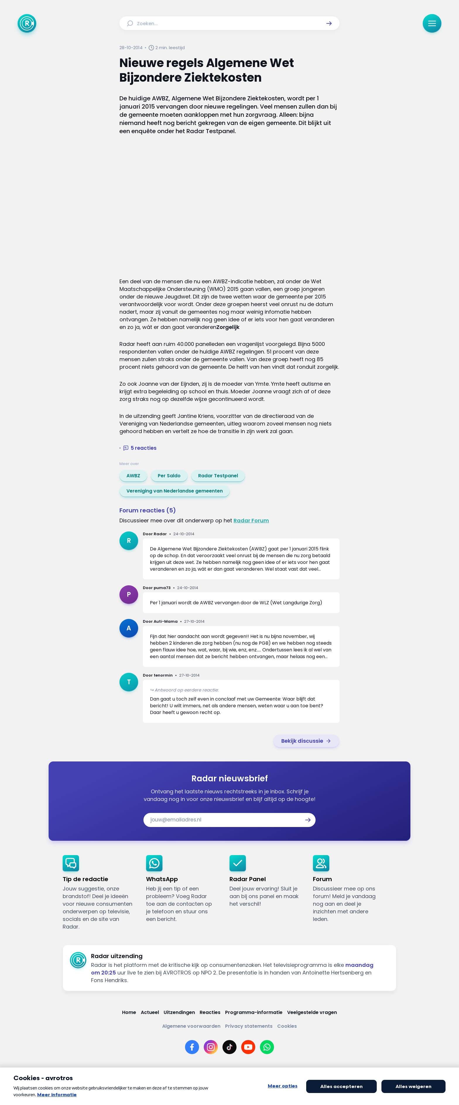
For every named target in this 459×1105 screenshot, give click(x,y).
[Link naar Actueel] (150, 1012)
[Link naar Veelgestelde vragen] (312, 1012)
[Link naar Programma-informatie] (253, 1012)
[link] (133, 476)
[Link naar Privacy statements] (249, 1026)
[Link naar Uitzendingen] (179, 1012)
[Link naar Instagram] (211, 1047)
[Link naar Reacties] (210, 1012)
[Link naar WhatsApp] (267, 1047)
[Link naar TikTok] (229, 1047)
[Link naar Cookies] (287, 1026)
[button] (329, 23)
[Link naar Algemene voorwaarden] (191, 1026)
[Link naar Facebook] (192, 1047)
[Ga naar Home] (27, 23)
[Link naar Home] (129, 1012)
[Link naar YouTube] (248, 1047)
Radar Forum (251, 520)
